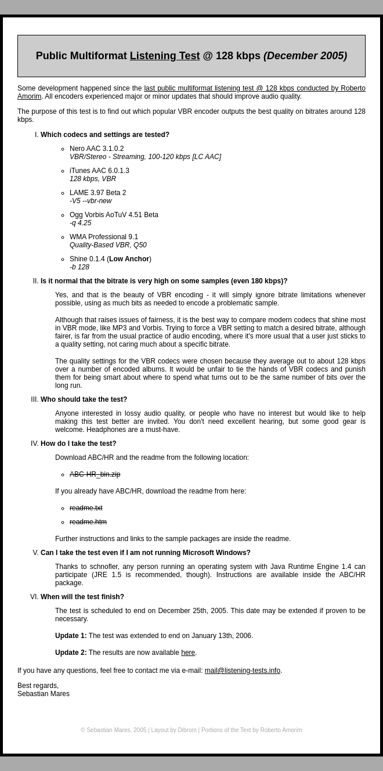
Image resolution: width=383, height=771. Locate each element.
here (188, 652)
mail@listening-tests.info (242, 670)
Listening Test (165, 56)
